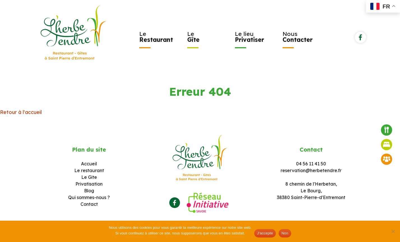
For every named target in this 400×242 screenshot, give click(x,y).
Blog (89, 190)
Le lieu (249, 36)
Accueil (89, 163)
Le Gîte (89, 177)
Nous (298, 36)
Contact (89, 204)
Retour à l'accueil (21, 112)
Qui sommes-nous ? (89, 197)
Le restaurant (89, 170)
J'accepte (265, 233)
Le (156, 36)
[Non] (393, 231)
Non (284, 233)
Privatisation (89, 184)
